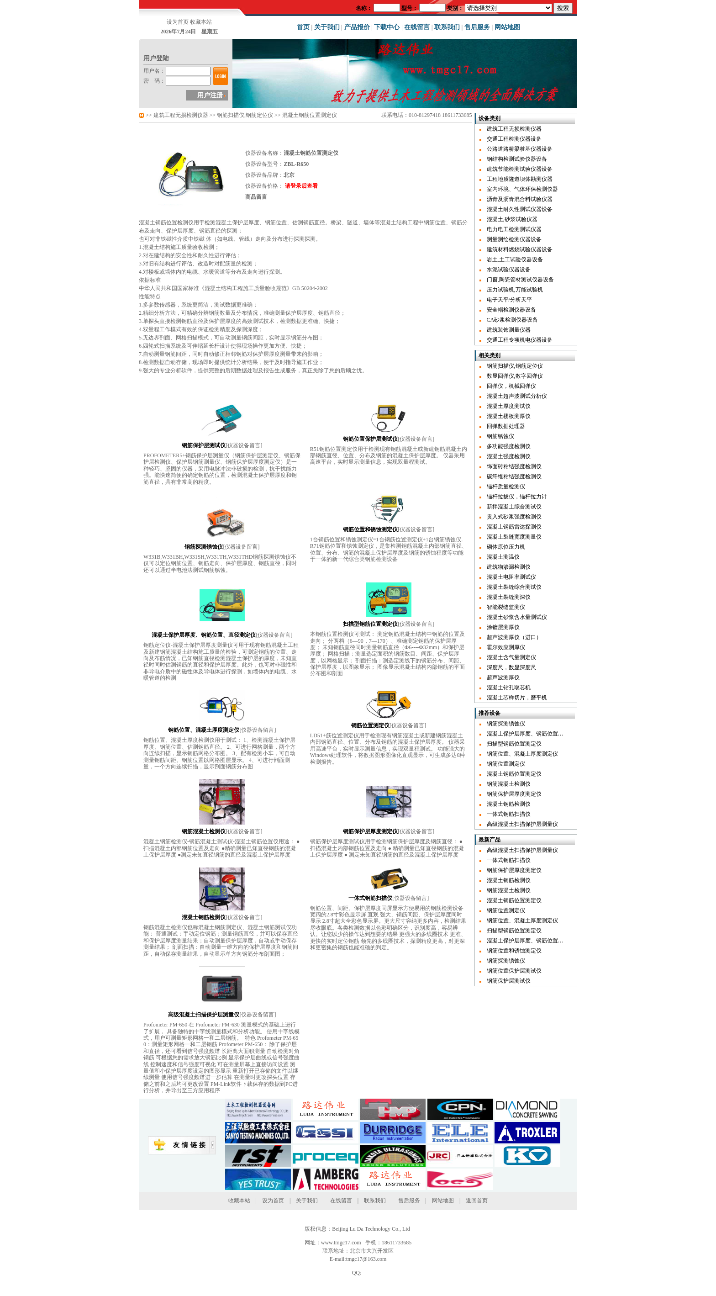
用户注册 (210, 95)
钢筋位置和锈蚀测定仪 (514, 950)
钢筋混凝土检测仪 (509, 784)
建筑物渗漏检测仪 (509, 567)
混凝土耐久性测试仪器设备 (520, 209)
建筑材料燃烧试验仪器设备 (520, 249)
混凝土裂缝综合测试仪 (514, 587)
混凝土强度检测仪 (509, 456)
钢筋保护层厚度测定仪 (514, 794)
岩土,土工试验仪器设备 (515, 259)
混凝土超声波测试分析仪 (517, 396)
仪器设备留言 (243, 445)
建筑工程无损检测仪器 (180, 115)
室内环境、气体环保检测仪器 (522, 189)
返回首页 (477, 1200)
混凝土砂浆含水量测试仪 (517, 617)
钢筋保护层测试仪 (509, 981)
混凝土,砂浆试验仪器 (512, 219)
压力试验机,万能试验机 (515, 289)
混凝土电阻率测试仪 (511, 577)
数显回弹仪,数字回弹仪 (515, 376)
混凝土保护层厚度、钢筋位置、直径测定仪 (539, 733)
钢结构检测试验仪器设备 (517, 159)
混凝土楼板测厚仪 (509, 416)
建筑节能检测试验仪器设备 (520, 169)
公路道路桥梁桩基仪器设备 (520, 149)
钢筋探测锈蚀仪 (506, 723)
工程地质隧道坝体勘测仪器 (520, 179)
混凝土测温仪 (503, 557)
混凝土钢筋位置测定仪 (514, 774)
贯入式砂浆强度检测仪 (514, 516)
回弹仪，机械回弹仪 (511, 386)
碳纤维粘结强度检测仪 (514, 476)
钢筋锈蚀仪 (500, 436)
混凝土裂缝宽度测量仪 (514, 537)
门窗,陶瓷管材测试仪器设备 (520, 279)
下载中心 (387, 27)
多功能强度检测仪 (509, 446)
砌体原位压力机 (506, 547)
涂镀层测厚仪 (503, 627)
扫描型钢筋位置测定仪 (514, 744)
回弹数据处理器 (506, 426)
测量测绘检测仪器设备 (514, 239)
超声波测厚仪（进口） (514, 637)
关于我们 (327, 27)
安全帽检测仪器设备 (511, 310)
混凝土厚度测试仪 (509, 406)
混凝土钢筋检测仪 (509, 804)
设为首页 (178, 22)
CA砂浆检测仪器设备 (512, 320)
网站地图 (507, 27)
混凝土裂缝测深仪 (509, 597)
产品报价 (357, 27)
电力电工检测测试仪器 (514, 229)
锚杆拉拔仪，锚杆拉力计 (517, 496)
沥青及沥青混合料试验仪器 (520, 199)
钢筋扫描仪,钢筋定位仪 (245, 115)
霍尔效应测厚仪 (506, 647)
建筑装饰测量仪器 (509, 330)
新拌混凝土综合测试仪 (514, 506)
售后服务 (477, 27)
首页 (303, 27)
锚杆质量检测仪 (506, 486)
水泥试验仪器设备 (509, 269)
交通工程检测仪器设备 (514, 139)
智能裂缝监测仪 (506, 607)
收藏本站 (201, 22)
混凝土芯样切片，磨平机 (517, 697)
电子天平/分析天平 (509, 299)
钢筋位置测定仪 (506, 764)
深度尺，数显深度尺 (511, 667)
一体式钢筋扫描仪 (509, 814)
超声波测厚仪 (503, 677)
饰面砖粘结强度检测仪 (514, 466)
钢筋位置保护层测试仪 (514, 971)
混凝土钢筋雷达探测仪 (514, 527)
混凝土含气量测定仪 (511, 657)
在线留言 (417, 27)
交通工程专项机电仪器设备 (520, 340)
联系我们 (447, 27)
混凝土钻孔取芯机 (509, 687)
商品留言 (256, 197)
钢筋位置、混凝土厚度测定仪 (522, 754)
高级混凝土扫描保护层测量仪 (522, 824)
